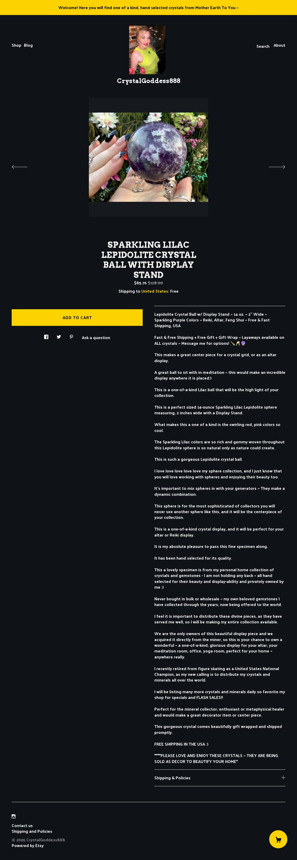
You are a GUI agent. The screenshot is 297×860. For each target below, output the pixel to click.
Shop (16, 45)
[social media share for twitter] (59, 335)
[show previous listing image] (25, 165)
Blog (28, 45)
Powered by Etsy (28, 845)
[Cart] (278, 839)
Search (262, 46)
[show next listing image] (272, 165)
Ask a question (96, 337)
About (279, 45)
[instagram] (14, 816)
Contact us (22, 825)
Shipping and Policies (32, 831)
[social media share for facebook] (46, 335)
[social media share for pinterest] (71, 335)
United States (154, 291)
